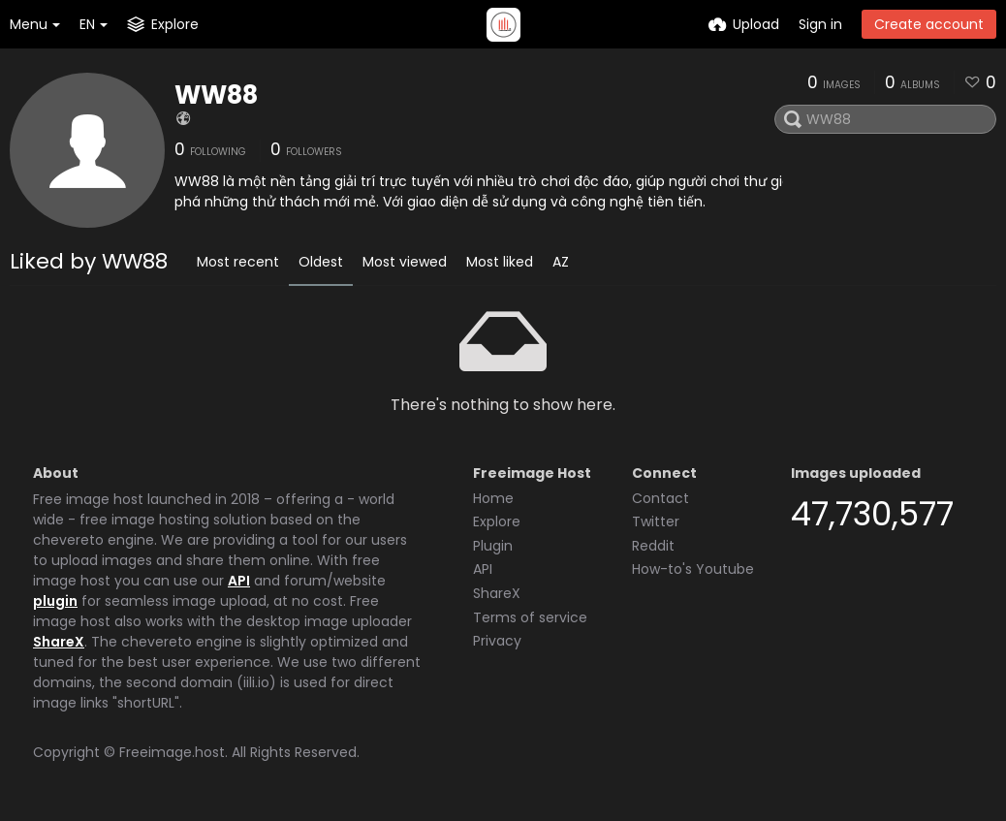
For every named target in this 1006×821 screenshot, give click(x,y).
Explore (496, 521)
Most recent (238, 261)
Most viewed (404, 261)
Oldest (321, 261)
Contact (660, 498)
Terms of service (530, 617)
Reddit (653, 545)
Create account (929, 24)
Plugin (493, 545)
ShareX (58, 641)
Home (493, 498)
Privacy (497, 640)
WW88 (216, 95)
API (239, 580)
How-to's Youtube (693, 569)
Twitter (655, 521)
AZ (560, 261)
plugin (55, 601)
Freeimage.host (172, 752)
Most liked (499, 261)
